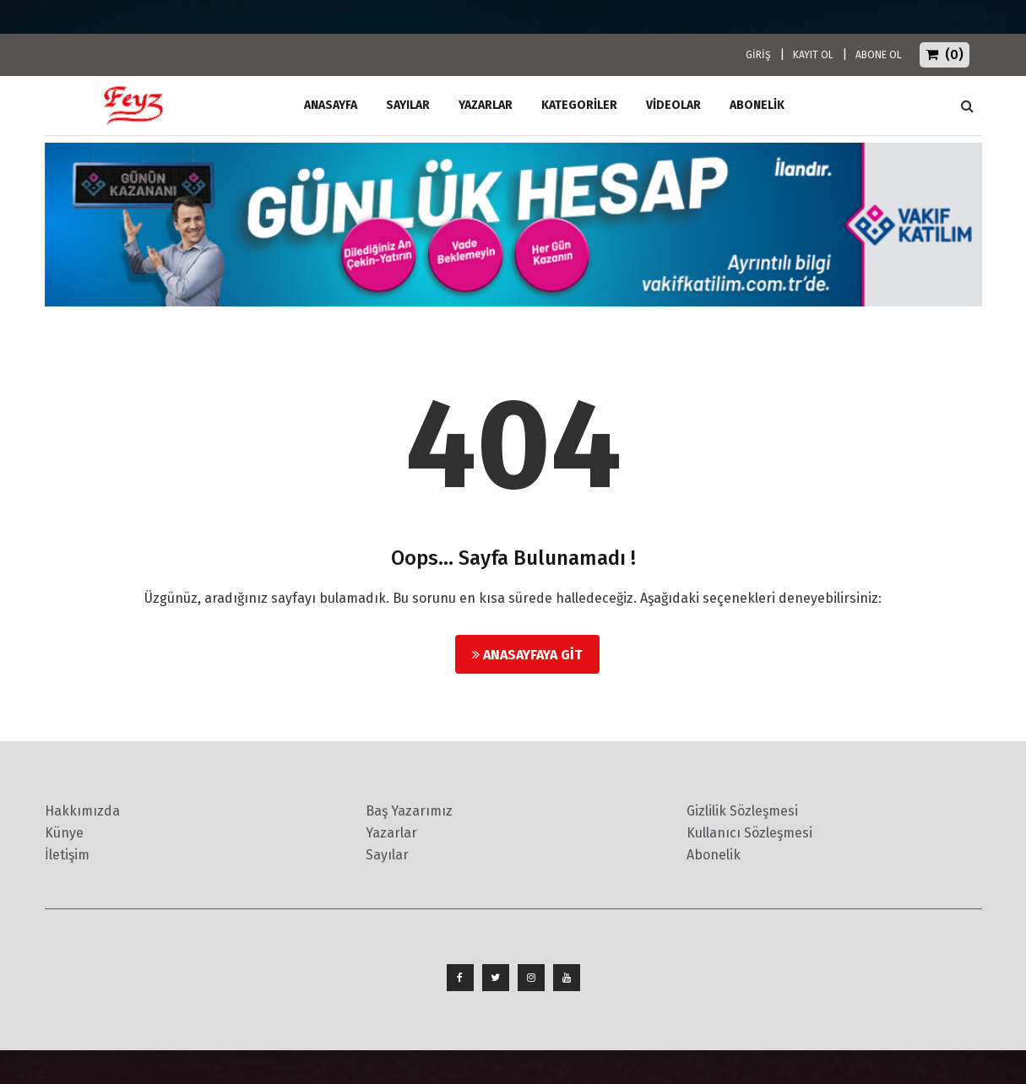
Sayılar (408, 105)
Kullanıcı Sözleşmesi (749, 833)
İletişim (67, 855)
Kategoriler (579, 105)
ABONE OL (878, 55)
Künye (64, 833)
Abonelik (714, 855)
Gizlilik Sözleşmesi (742, 811)
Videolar (673, 105)
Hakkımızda (82, 811)
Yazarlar (486, 105)
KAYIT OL (813, 55)
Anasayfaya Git (527, 655)
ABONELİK (757, 105)
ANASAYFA (330, 105)
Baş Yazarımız (409, 811)
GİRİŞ (758, 55)
